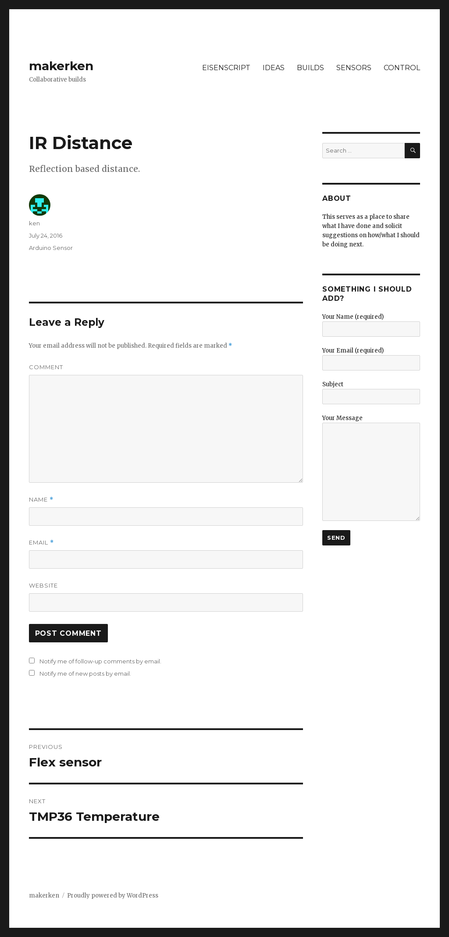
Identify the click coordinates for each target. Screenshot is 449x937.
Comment (46, 367)
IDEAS (274, 68)
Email (41, 542)
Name (41, 499)
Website (43, 585)
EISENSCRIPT (226, 68)
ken (34, 223)
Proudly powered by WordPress (112, 895)
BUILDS (310, 68)
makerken (61, 65)
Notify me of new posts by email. (85, 673)
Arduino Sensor (51, 247)
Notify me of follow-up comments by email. (100, 661)
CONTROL (402, 68)
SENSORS (353, 68)
